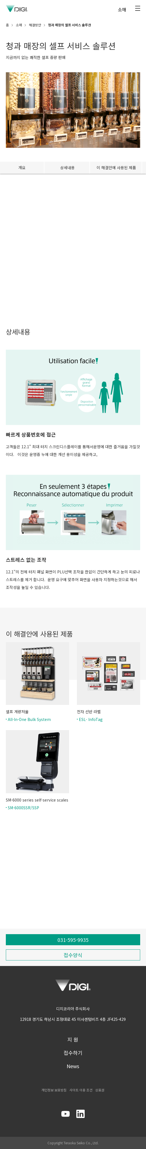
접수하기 (73, 1052)
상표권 (99, 1090)
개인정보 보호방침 (54, 1090)
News (73, 1066)
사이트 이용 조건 (80, 1090)
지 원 (72, 1039)
